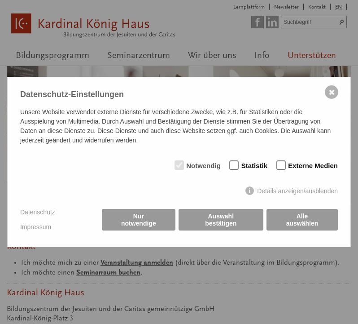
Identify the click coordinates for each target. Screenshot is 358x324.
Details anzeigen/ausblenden (297, 191)
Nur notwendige (138, 220)
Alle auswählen (302, 220)
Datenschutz (37, 212)
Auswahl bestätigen (220, 220)
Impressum (35, 227)
